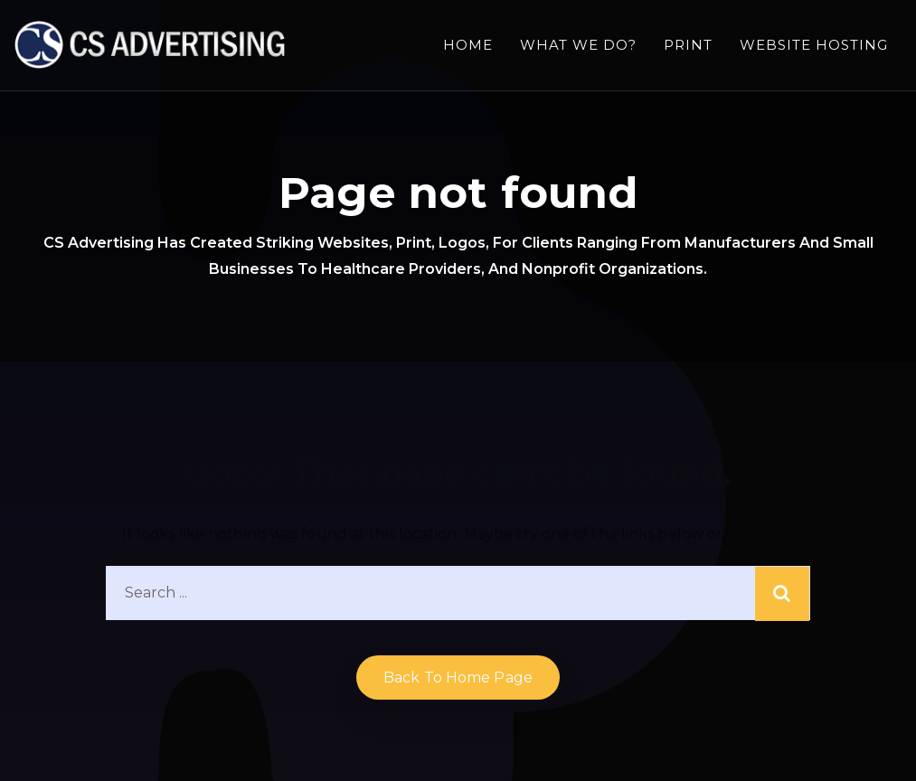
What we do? (578, 44)
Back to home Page (458, 677)
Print (688, 44)
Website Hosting (814, 44)
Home (468, 44)
